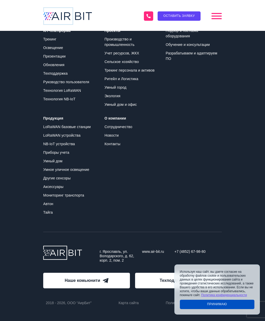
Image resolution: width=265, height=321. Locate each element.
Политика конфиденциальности (224, 295)
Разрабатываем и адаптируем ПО (191, 56)
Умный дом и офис (121, 104)
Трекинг (49, 39)
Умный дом (52, 161)
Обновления (53, 65)
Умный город (116, 87)
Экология (113, 96)
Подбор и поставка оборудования (182, 33)
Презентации (54, 56)
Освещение (53, 48)
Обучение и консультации (188, 45)
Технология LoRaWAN (62, 90)
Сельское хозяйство (122, 62)
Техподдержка (55, 73)
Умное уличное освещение (66, 170)
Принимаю (217, 304)
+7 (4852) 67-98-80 (189, 251)
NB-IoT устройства (59, 144)
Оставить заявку (179, 16)
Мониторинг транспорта (63, 195)
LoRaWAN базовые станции (67, 127)
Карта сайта (129, 303)
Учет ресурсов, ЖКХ (122, 53)
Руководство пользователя (66, 82)
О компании (115, 118)
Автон (48, 204)
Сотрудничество (118, 127)
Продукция (53, 118)
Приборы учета (56, 152)
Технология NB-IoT (59, 99)
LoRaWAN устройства (61, 135)
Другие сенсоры (57, 178)
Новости (112, 135)
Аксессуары (53, 187)
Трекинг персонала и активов (130, 70)
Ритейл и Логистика (121, 79)
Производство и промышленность (120, 42)
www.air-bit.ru (153, 251)
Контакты (113, 144)
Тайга (48, 212)
